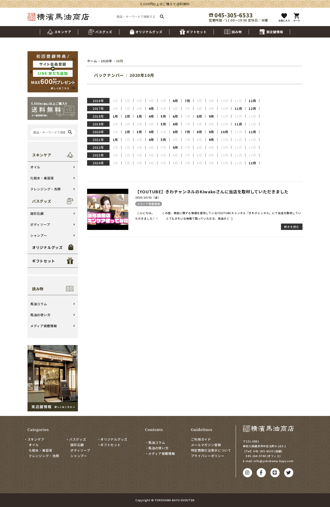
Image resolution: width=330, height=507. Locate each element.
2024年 (98, 163)
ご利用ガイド (201, 439)
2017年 (98, 108)
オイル (35, 167)
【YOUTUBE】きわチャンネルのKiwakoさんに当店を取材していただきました (212, 191)
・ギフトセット (109, 444)
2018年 (98, 116)
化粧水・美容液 (42, 178)
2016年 (98, 100)
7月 (187, 100)
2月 (127, 116)
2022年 (98, 147)
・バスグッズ (76, 439)
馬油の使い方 (40, 315)
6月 (175, 100)
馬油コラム (38, 304)
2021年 (98, 139)
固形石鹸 (37, 213)
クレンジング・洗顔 (45, 189)
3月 (139, 116)
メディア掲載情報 (148, 204)
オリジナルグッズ (47, 247)
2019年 (98, 124)
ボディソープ (40, 224)
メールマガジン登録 (206, 444)
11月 (238, 108)
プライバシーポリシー (208, 455)
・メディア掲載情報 (160, 453)
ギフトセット (43, 261)
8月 (199, 116)
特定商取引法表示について (211, 450)
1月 (115, 116)
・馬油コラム (155, 442)
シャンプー (38, 235)
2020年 (98, 131)
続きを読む (291, 227)
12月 (252, 100)
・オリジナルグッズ (112, 439)
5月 (163, 116)
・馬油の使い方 (157, 448)
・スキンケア (34, 439)
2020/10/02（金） (148, 197)
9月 (211, 116)
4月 (151, 108)
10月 (224, 131)
